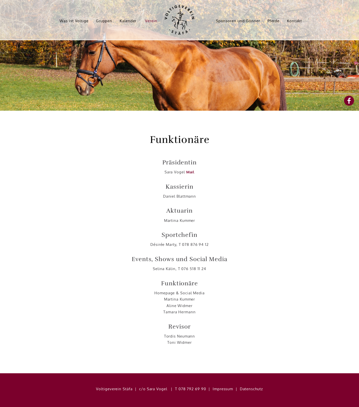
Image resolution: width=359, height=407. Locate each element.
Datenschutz (251, 389)
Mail (190, 172)
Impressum (223, 389)
